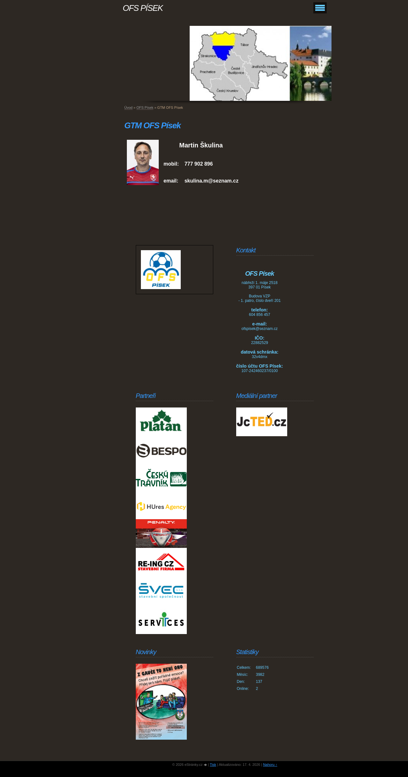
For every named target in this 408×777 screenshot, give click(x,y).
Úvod (128, 107)
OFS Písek (144, 107)
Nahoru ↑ (270, 764)
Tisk (213, 764)
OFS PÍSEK (143, 8)
